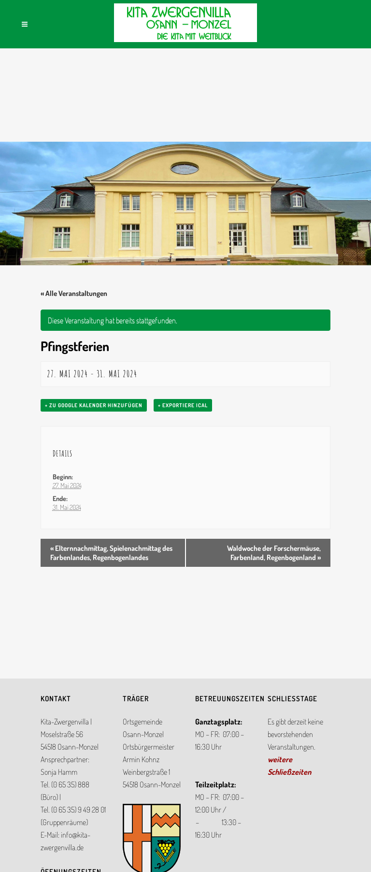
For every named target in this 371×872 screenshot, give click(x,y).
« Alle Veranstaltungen (74, 293)
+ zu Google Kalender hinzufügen (94, 405)
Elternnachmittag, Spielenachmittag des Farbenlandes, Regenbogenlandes (111, 553)
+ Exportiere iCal (183, 405)
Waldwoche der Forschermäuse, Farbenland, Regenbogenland (274, 553)
